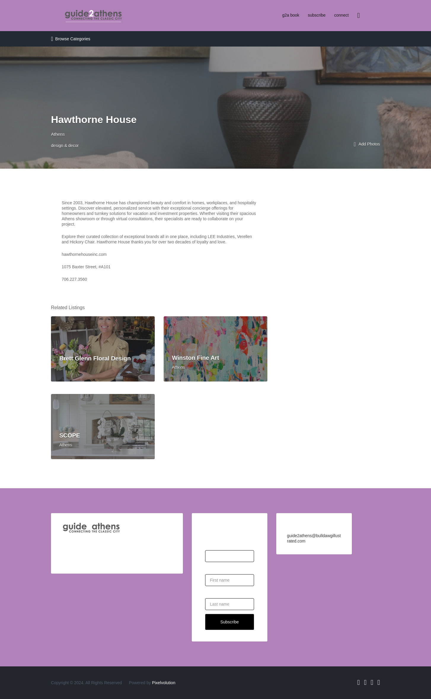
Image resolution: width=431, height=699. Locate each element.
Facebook (358, 682)
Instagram (372, 682)
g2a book (290, 15)
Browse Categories (72, 38)
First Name (215, 567)
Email (210, 543)
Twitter (365, 682)
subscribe (316, 15)
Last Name (215, 591)
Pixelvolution (163, 682)
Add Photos (367, 144)
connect (341, 15)
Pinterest (378, 682)
